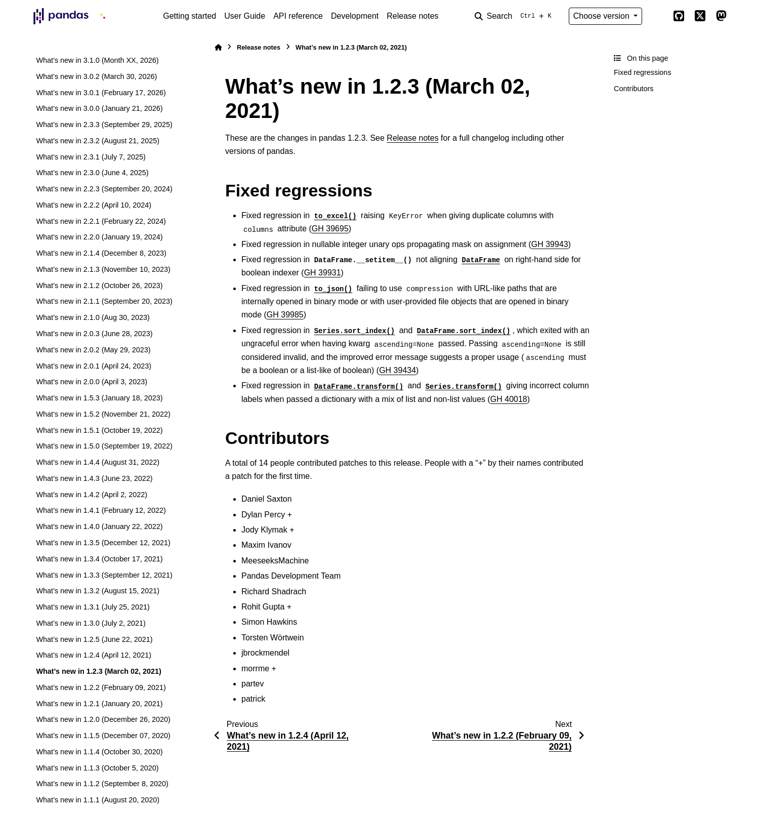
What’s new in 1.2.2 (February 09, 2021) (101, 687)
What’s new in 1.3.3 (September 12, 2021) (104, 575)
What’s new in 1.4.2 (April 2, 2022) (91, 495)
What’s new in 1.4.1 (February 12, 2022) (101, 510)
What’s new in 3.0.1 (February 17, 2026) (101, 93)
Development (354, 16)
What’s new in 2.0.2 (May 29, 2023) (93, 350)
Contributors (633, 89)
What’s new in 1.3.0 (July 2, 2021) (91, 623)
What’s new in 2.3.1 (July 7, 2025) (91, 157)
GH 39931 (322, 272)
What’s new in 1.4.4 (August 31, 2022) (97, 462)
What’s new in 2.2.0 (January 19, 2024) (99, 237)
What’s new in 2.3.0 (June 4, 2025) (92, 173)
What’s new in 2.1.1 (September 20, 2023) (104, 301)
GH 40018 (508, 399)
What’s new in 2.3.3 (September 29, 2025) (104, 124)
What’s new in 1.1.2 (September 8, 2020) (102, 784)
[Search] (515, 16)
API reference (298, 16)
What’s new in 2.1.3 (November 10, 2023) (103, 269)
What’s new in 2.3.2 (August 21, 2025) (97, 141)
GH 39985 (285, 314)
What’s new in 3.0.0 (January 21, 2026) (99, 108)
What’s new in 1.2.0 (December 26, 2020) (103, 719)
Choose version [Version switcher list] (602, 16)
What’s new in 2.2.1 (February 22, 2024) (101, 221)
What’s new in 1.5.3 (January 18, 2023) (99, 398)
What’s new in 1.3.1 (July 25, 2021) (93, 607)
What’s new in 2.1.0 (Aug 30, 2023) (93, 317)
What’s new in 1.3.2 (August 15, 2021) (97, 591)
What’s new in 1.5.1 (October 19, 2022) (99, 430)
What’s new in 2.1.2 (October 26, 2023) (99, 285)
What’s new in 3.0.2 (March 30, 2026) (96, 76)
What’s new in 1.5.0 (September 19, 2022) (104, 446)
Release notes (412, 16)
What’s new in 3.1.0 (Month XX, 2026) (97, 60)
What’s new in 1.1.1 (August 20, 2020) (97, 800)
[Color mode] (657, 16)
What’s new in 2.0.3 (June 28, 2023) (94, 334)
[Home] (218, 47)
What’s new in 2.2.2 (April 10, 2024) (93, 205)
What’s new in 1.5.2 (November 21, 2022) (103, 414)
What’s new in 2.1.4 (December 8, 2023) (101, 253)
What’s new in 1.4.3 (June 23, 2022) (94, 478)
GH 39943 (549, 244)
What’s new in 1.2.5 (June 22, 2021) (94, 639)
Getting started (189, 16)
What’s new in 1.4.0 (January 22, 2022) (99, 526)
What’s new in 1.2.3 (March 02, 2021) (98, 671)
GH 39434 (397, 370)
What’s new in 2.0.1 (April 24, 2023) (93, 366)
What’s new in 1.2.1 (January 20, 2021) (99, 704)
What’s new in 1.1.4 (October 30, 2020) (99, 752)
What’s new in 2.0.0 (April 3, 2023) (91, 382)
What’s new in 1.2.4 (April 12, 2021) (93, 655)
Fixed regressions (642, 72)
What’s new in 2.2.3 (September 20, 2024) (104, 189)
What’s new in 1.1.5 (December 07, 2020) (103, 735)
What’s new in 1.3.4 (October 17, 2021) (99, 559)
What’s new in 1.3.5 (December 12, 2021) (103, 543)
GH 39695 (330, 228)
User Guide (244, 16)
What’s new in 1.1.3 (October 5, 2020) (97, 768)
